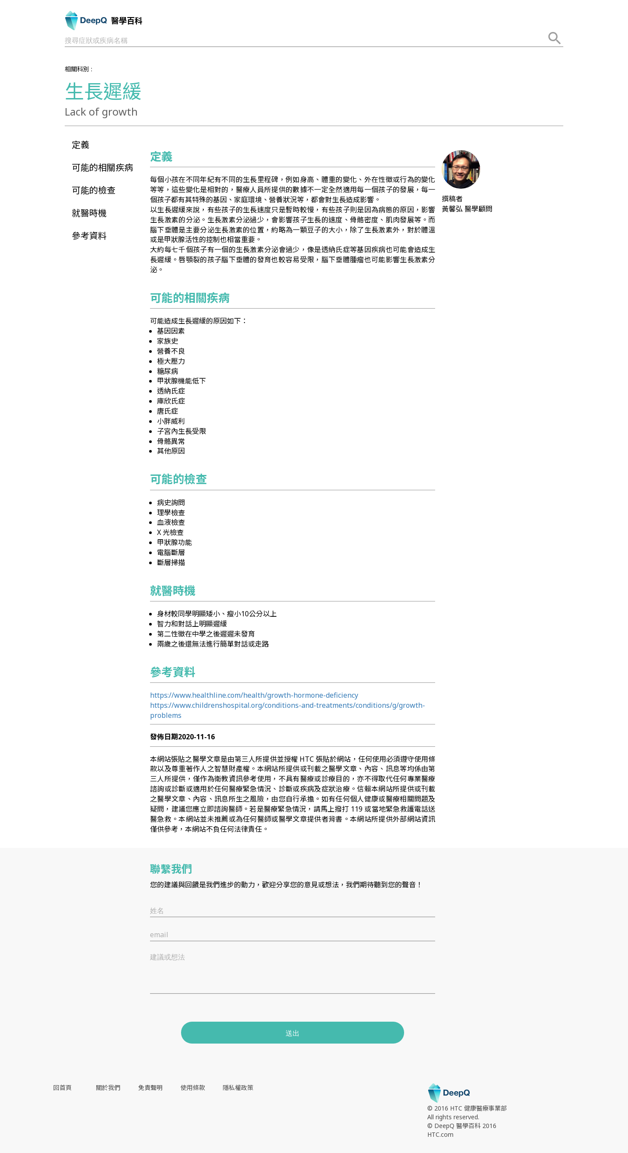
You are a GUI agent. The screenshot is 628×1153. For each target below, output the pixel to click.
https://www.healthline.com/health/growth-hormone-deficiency (254, 695)
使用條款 (193, 1087)
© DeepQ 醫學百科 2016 (461, 1125)
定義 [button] (80, 145)
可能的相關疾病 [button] (102, 167)
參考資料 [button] (89, 236)
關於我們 (108, 1087)
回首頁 (62, 1087)
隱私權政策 (238, 1087)
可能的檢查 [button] (93, 190)
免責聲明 (150, 1087)
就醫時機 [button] (89, 213)
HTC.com (440, 1134)
